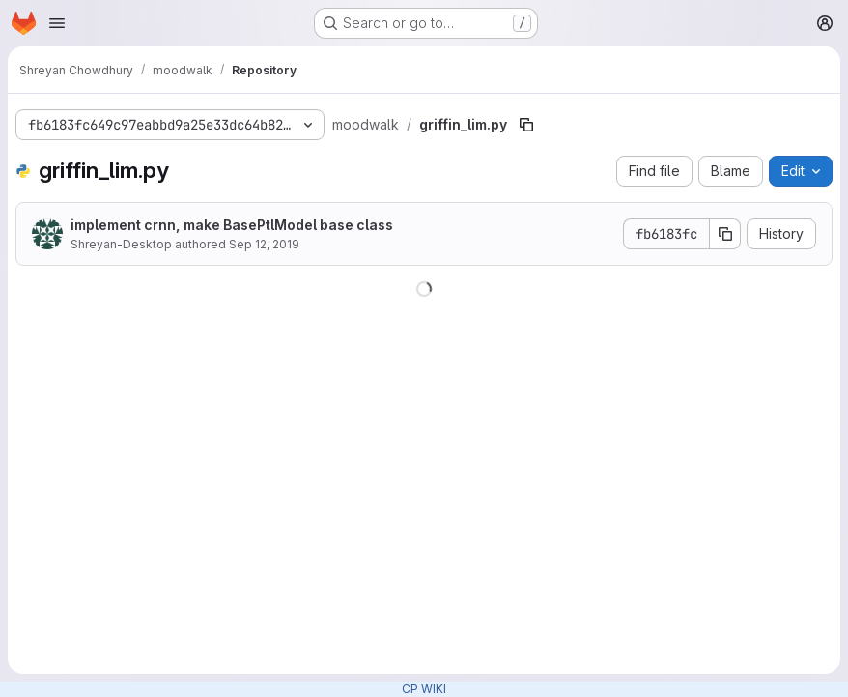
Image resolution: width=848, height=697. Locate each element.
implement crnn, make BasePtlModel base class (232, 225)
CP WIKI (424, 689)
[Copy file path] (526, 124)
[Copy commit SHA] (725, 233)
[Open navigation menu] (57, 23)
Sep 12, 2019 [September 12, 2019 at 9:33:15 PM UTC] (264, 244)
